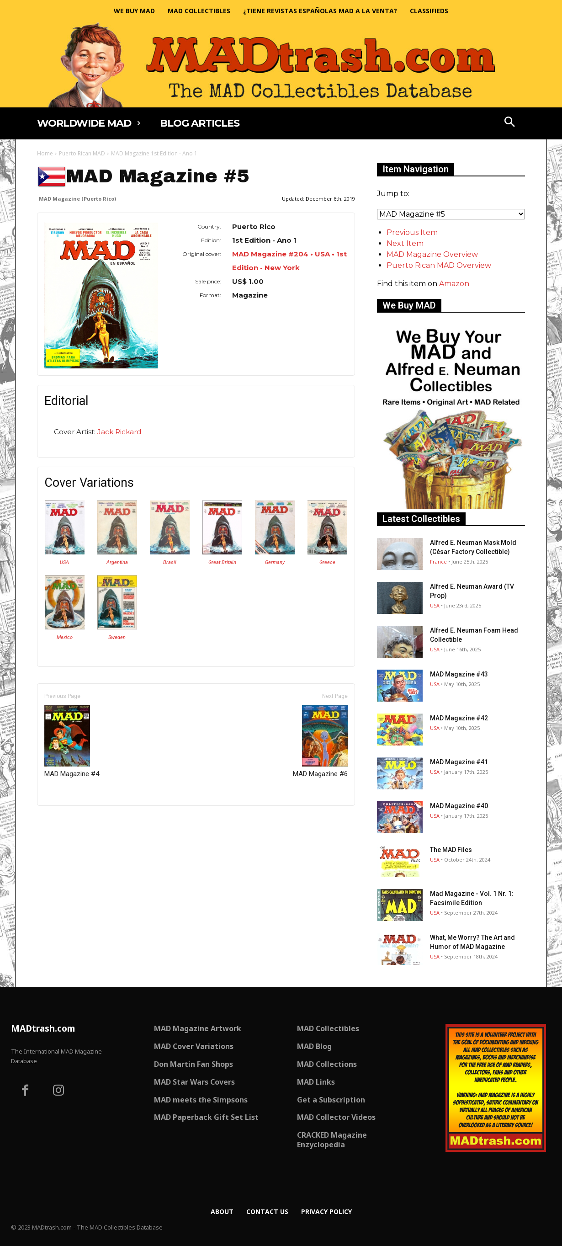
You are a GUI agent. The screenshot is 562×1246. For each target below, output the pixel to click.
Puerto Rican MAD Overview (439, 265)
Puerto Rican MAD (82, 153)
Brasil (169, 562)
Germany (275, 562)
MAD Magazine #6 (320, 741)
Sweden (117, 637)
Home (45, 153)
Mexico (65, 637)
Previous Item (412, 232)
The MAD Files (451, 849)
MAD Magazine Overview (432, 254)
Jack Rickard (119, 431)
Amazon (454, 283)
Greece (327, 562)
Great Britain (222, 562)
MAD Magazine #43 (459, 674)
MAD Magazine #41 (459, 762)
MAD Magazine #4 (71, 741)
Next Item (405, 243)
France (438, 561)
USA (64, 562)
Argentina (117, 562)
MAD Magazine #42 (459, 718)
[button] (509, 122)
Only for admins (69, 821)
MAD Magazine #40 (459, 805)
